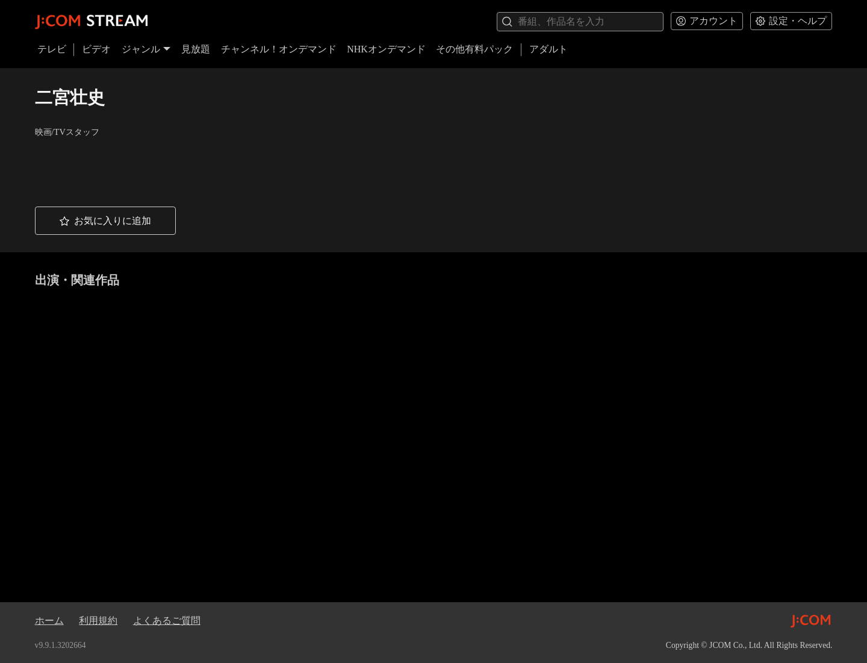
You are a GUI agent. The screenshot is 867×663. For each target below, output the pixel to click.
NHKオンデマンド (386, 49)
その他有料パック (474, 49)
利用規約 (98, 620)
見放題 (195, 49)
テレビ (51, 49)
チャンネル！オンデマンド (279, 49)
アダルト (548, 49)
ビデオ (96, 49)
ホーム (49, 620)
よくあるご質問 (166, 620)
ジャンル (146, 49)
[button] (105, 221)
